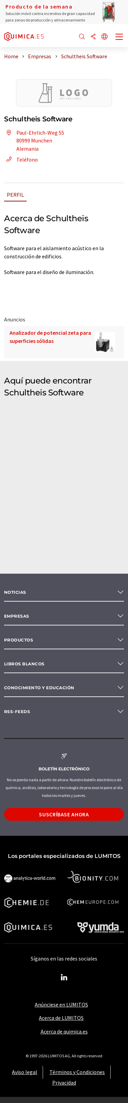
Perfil (15, 194)
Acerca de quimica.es (64, 1031)
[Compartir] (93, 37)
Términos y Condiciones (77, 1072)
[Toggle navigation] (119, 37)
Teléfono (21, 159)
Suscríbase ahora (64, 814)
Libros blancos (24, 663)
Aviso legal (24, 1072)
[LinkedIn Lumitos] (64, 977)
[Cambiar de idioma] (104, 37)
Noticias (15, 592)
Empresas (16, 616)
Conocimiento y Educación (39, 687)
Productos (18, 640)
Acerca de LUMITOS (61, 1017)
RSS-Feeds (17, 711)
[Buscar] (82, 37)
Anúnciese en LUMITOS (61, 1004)
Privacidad (64, 1082)
